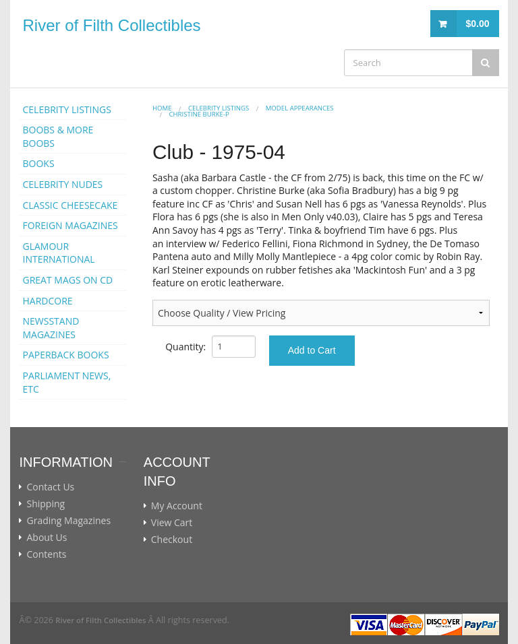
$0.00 (477, 23)
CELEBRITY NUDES (62, 184)
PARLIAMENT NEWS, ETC (66, 382)
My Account (176, 506)
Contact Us (50, 487)
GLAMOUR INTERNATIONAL (58, 253)
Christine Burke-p (199, 114)
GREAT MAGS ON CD (67, 279)
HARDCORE (47, 300)
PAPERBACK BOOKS (65, 354)
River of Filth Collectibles (111, 25)
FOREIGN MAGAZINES (69, 225)
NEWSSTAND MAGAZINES (50, 328)
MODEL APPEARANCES (300, 108)
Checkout (171, 540)
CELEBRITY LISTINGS (66, 109)
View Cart (172, 523)
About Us (46, 538)
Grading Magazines (68, 521)
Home (162, 108)
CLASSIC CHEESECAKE (69, 205)
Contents (46, 554)
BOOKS (38, 163)
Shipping (45, 504)
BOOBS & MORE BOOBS (57, 136)
